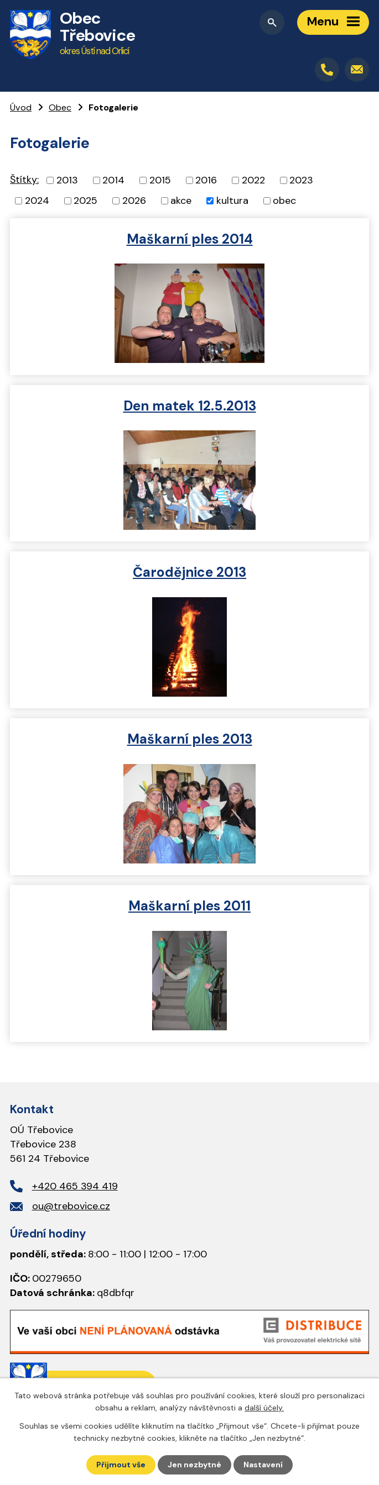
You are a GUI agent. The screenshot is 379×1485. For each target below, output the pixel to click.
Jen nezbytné (194, 1465)
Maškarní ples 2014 (190, 238)
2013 (67, 180)
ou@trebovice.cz (71, 1206)
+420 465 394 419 (75, 1186)
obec (284, 200)
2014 (113, 180)
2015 (160, 180)
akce (180, 200)
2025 (85, 200)
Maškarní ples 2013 (189, 738)
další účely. (264, 1408)
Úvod (21, 107)
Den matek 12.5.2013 (189, 405)
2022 (253, 180)
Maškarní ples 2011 (189, 905)
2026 (134, 200)
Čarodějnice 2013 (189, 572)
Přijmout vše (121, 1465)
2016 (206, 180)
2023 (301, 180)
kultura (232, 200)
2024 (37, 200)
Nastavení (263, 1465)
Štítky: (24, 179)
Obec (60, 107)
